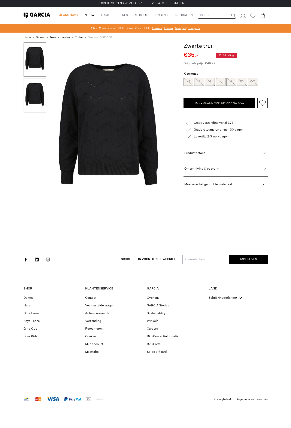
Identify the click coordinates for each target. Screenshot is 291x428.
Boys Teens (32, 321)
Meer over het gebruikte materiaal (225, 184)
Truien (79, 37)
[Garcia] (37, 15)
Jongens (194, 28)
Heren (168, 28)
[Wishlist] (253, 15)
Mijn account (94, 344)
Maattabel (92, 351)
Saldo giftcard (157, 351)
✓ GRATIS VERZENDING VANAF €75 (120, 3)
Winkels (152, 321)
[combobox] (226, 298)
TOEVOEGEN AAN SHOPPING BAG (219, 103)
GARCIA (153, 288)
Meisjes (180, 28)
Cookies (91, 336)
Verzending (93, 321)
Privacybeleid (222, 399)
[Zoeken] (233, 15)
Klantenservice (99, 288)
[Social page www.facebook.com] (26, 259)
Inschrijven (248, 259)
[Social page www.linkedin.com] (37, 259)
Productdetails (225, 153)
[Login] (243, 15)
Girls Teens (31, 313)
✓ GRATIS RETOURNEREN (168, 3)
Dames (157, 28)
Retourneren (94, 328)
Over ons (153, 297)
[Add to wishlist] (262, 103)
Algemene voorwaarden (252, 399)
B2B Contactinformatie (163, 336)
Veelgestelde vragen (99, 305)
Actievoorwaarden (98, 313)
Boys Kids (30, 336)
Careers (152, 328)
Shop (28, 288)
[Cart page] (263, 15)
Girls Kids (30, 328)
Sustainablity (156, 313)
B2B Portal (154, 344)
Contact (90, 297)
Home (27, 37)
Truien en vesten (60, 37)
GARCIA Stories (158, 305)
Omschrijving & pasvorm (225, 169)
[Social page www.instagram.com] (48, 259)
